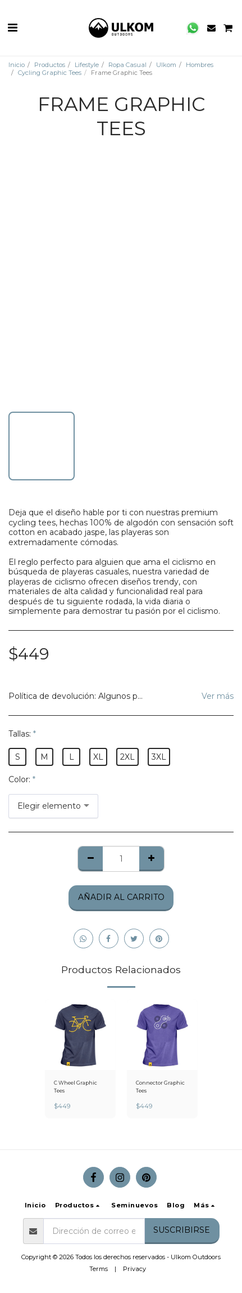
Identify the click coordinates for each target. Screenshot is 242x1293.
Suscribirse (181, 1230)
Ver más (218, 696)
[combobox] (53, 806)
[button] (12, 27)
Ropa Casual (127, 65)
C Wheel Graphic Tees (75, 1086)
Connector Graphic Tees (160, 1086)
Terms (98, 1269)
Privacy (134, 1269)
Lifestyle (87, 65)
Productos (49, 65)
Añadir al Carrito (121, 897)
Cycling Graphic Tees (49, 73)
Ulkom (166, 65)
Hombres (199, 65)
